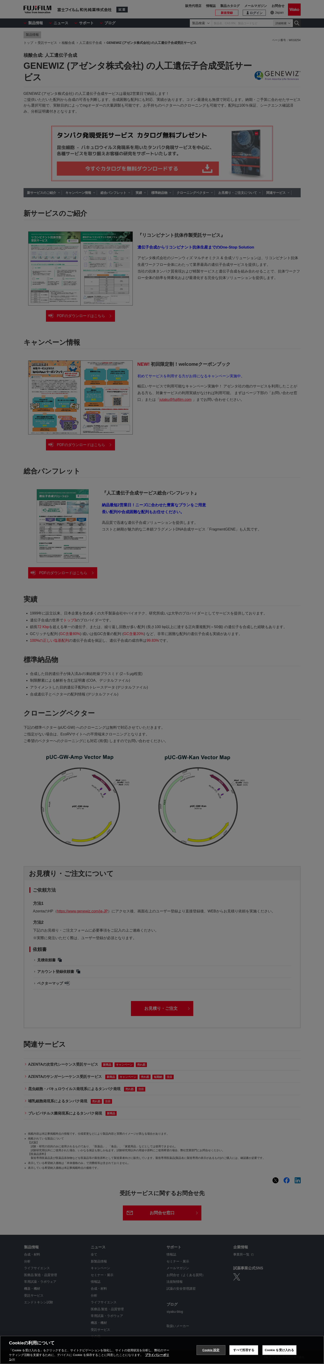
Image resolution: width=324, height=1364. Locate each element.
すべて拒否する (243, 1352)
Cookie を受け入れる (279, 1352)
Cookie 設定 (210, 1352)
